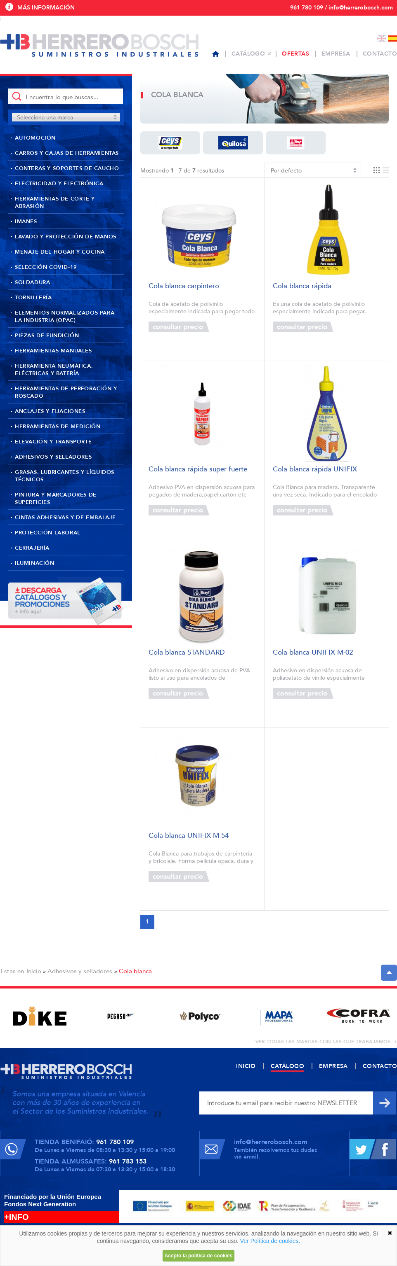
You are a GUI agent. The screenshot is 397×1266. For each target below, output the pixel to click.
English (381, 38)
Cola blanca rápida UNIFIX (315, 469)
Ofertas (295, 54)
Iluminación (34, 563)
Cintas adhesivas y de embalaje (65, 517)
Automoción (35, 138)
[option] (40, 1016)
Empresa (335, 54)
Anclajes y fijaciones (50, 411)
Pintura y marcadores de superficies (56, 498)
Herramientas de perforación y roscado (66, 392)
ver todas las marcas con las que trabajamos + (326, 1041)
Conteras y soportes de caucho (67, 168)
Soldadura (32, 282)
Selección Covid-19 (46, 267)
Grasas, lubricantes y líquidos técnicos (64, 476)
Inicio (33, 971)
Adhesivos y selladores (53, 457)
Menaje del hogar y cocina (60, 252)
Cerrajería (32, 548)
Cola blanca (135, 971)
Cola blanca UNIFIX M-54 (189, 836)
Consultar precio (179, 327)
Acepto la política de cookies (199, 1256)
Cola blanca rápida (302, 286)
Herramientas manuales (53, 350)
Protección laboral (47, 532)
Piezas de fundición (47, 335)
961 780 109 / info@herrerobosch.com (341, 8)
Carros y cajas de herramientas (67, 153)
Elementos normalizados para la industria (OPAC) (64, 316)
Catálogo (248, 54)
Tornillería (33, 297)
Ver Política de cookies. (270, 1241)
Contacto (380, 54)
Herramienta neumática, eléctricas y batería (54, 369)
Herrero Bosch (99, 45)
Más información (46, 8)
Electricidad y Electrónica (59, 183)
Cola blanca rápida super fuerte (198, 469)
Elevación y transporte (53, 441)
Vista (381, 170)
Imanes (26, 221)
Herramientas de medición (57, 426)
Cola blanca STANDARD (187, 652)
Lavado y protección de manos (65, 236)
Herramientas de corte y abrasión (55, 202)
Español (392, 38)
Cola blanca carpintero (184, 286)
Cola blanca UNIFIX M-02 (313, 652)
